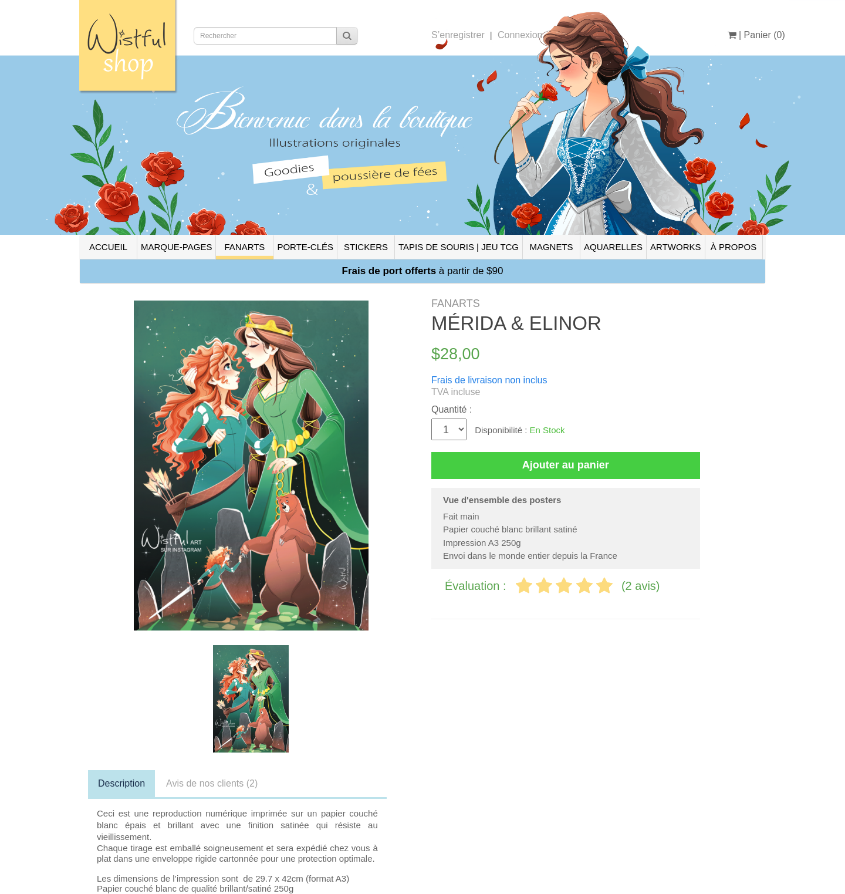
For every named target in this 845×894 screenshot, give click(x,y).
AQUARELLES (613, 247)
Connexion (520, 35)
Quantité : (451, 409)
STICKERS (366, 247)
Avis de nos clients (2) (212, 783)
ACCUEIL (108, 247)
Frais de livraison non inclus (489, 380)
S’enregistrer (458, 35)
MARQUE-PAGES (176, 247)
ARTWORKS (675, 247)
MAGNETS (551, 247)
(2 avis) (640, 585)
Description (121, 783)
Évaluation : (477, 585)
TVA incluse (455, 392)
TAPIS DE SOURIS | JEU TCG (458, 247)
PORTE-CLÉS (305, 247)
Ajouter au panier (565, 465)
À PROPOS (733, 247)
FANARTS (244, 247)
